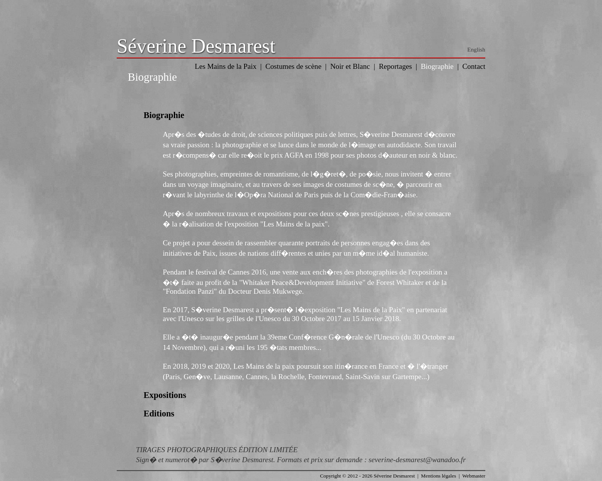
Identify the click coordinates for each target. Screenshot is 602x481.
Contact (473, 66)
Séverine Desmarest (196, 46)
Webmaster (473, 476)
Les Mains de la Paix (225, 66)
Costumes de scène (293, 66)
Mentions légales (438, 476)
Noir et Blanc (350, 66)
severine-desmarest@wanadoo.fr (417, 460)
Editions (159, 413)
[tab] (301, 115)
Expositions (165, 395)
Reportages (395, 66)
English (476, 49)
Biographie (437, 66)
